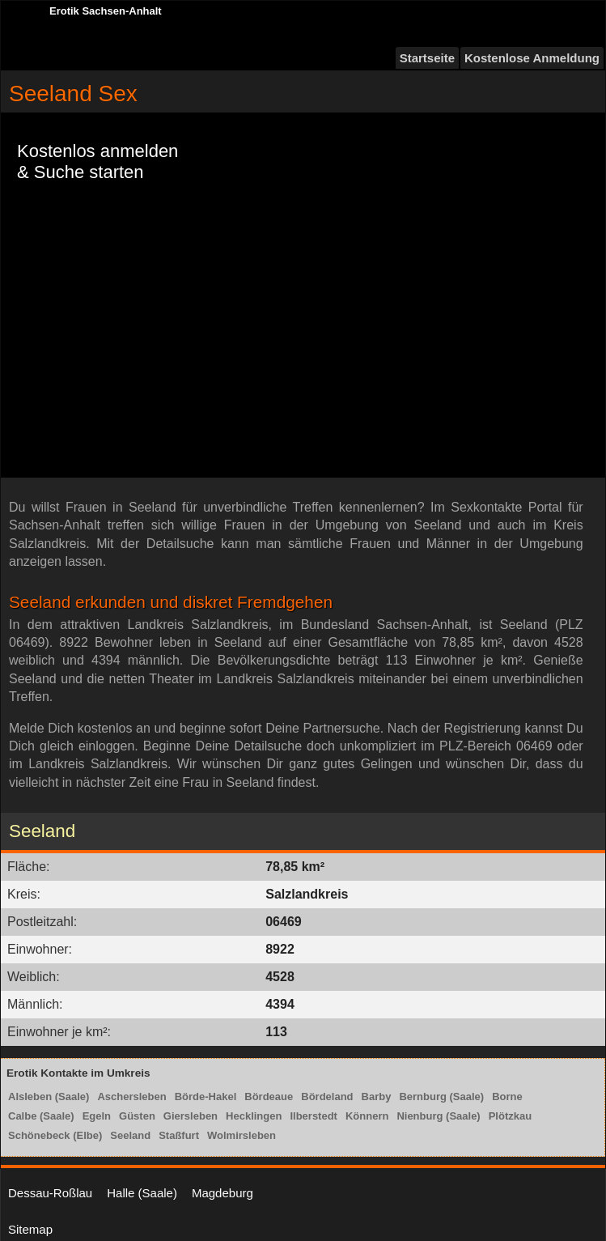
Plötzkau (510, 1116)
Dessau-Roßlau (50, 1193)
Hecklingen (254, 1116)
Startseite (427, 58)
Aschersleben (131, 1096)
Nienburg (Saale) (438, 1116)
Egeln (97, 1116)
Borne (507, 1096)
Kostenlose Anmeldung (532, 58)
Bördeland (327, 1096)
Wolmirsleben (241, 1135)
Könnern (366, 1116)
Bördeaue (268, 1096)
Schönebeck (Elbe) (55, 1135)
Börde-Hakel (206, 1096)
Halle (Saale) (142, 1193)
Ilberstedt (313, 1116)
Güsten (137, 1116)
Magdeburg (222, 1193)
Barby (377, 1096)
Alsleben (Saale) (48, 1096)
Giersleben (190, 1116)
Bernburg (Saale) (441, 1096)
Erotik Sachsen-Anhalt (105, 11)
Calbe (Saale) (41, 1116)
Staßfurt (179, 1135)
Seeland (130, 1135)
